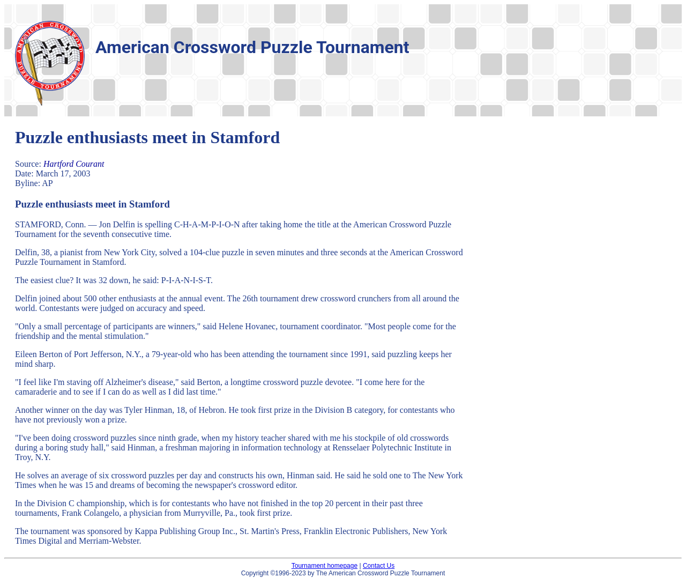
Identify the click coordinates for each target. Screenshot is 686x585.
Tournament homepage (324, 565)
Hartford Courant (74, 163)
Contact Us (378, 565)
